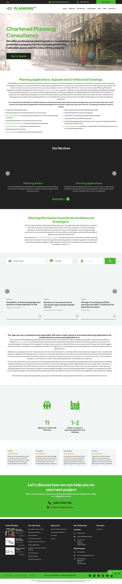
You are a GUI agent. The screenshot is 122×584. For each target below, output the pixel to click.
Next (114, 173)
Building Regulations (12, 126)
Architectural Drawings (34, 538)
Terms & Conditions (21, 575)
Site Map (32, 575)
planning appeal (22, 342)
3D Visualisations (33, 535)
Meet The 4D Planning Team (58, 529)
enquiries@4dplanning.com (60, 2)
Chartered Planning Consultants (47, 237)
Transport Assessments (34, 559)
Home (65, 8)
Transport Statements (72, 126)
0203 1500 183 (84, 2)
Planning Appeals (11, 132)
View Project (22, 535)
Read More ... (60, 199)
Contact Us (112, 8)
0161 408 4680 (81, 552)
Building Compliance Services (36, 541)
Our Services (81, 8)
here (68, 244)
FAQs (104, 8)
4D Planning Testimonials (58, 532)
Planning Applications (13, 115)
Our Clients (54, 535)
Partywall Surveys (33, 553)
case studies (49, 90)
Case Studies (91, 8)
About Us (72, 8)
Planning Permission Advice (35, 529)
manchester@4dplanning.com (85, 555)
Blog (99, 8)
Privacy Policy (8, 575)
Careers (53, 538)
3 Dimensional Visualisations (15, 123)
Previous (7, 173)
